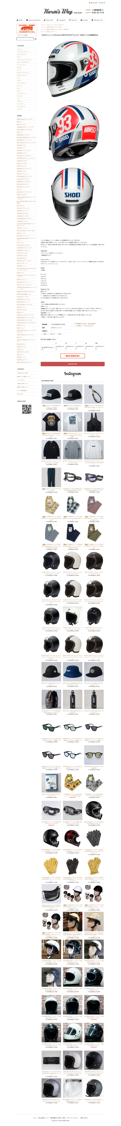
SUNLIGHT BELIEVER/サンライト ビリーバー (26, 340)
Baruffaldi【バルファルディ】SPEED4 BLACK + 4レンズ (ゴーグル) (51, 822)
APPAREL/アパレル (21, 171)
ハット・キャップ (21, 93)
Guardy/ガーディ (21, 148)
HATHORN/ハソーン (21, 266)
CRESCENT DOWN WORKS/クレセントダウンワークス (26, 224)
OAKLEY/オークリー (21, 307)
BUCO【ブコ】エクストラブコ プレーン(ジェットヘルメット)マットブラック (51, 628)
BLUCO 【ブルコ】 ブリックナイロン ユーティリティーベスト (94, 434)
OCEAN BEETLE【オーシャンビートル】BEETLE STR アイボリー (72, 1044)
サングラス (19, 96)
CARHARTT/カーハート (22, 210)
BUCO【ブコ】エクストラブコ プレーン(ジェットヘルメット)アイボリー (72, 628)
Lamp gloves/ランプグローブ (24, 155)
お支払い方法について (22, 383)
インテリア (19, 109)
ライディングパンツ (22, 54)
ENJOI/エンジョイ (21, 233)
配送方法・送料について (23, 387)
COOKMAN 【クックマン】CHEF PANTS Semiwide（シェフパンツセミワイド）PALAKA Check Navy (51, 546)
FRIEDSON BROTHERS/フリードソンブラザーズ (26, 239)
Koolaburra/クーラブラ (22, 296)
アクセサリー (20, 101)
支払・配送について (43, 1118)
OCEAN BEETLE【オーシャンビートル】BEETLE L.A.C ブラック (72, 1017)
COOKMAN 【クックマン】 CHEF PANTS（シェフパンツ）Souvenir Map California (51, 518)
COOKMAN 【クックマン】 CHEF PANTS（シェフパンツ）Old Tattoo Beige (73, 794)
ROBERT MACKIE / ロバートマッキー (26, 317)
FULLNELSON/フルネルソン (23, 245)
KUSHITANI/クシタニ (22, 153)
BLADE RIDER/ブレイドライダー (25, 129)
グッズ (18, 91)
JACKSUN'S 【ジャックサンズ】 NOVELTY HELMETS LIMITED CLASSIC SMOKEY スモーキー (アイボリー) (72, 934)
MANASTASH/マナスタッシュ (24, 299)
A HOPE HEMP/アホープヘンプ (24, 176)
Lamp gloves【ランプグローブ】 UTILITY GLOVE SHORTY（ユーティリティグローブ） (51, 879)
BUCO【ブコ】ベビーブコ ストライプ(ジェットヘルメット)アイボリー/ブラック (72, 600)
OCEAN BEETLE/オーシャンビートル (26, 158)
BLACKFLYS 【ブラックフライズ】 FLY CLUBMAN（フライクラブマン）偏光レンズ (94, 739)
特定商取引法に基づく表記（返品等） (86, 324)
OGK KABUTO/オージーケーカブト (25, 127)
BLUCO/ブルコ (20, 205)
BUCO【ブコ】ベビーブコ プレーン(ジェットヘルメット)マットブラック (51, 572)
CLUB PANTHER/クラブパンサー (25, 218)
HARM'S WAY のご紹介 (22, 373)
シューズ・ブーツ (21, 103)
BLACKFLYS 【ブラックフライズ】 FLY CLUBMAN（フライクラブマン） (72, 767)
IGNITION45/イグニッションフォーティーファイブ (26, 276)
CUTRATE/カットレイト (22, 228)
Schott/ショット (21, 328)
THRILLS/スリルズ (21, 346)
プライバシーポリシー (72, 1118)
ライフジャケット (21, 106)
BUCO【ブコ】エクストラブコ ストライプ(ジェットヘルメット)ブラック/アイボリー (94, 657)
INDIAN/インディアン (22, 279)
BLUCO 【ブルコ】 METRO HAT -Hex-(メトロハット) (51, 683)
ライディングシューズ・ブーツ (24, 59)
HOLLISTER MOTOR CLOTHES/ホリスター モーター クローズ (26, 269)
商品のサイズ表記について (23, 376)
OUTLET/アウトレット (22, 174)
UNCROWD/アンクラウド (23, 352)
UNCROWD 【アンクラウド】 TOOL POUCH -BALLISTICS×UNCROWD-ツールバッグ (51, 1073)
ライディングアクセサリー (23, 62)
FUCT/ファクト (20, 242)
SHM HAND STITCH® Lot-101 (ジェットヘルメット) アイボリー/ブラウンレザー (72, 1072)
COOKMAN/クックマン (22, 221)
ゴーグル (19, 67)
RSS (18, 394)
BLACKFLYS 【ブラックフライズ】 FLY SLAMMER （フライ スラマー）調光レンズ (72, 739)
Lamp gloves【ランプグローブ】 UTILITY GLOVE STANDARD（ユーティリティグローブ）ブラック (72, 879)
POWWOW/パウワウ (22, 161)
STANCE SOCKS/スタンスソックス (25, 334)
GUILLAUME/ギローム (22, 258)
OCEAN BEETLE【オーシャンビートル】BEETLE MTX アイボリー (72, 989)
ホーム (42, 25)
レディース (19, 85)
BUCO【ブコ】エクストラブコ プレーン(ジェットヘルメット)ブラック (94, 628)
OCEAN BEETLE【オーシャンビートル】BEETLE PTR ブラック (72, 961)
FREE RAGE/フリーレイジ (23, 235)
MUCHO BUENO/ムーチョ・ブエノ (25, 304)
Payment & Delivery (33, 20)
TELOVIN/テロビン (21, 344)
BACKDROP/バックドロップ (23, 181)
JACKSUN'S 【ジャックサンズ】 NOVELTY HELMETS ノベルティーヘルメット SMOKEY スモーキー (51, 934)
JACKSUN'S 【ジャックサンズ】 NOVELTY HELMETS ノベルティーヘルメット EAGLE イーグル (94, 906)
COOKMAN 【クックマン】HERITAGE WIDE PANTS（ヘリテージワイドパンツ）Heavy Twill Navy (72, 546)
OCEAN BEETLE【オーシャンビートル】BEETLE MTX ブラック (94, 989)
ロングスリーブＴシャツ (23, 72)
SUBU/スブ (19, 337)
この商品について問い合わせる (84, 326)
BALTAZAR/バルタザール (23, 184)
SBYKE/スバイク (21, 325)
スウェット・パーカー (22, 75)
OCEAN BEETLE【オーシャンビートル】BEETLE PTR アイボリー (51, 961)
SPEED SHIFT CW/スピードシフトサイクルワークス (26, 331)
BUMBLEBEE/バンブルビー (23, 135)
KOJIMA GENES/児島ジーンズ (24, 294)
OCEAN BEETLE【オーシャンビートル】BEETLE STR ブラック (94, 1044)
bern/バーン (20, 189)
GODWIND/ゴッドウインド (23, 250)
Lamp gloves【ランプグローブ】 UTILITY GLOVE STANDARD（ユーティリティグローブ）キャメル (94, 879)
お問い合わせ (84, 1118)
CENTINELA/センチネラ (22, 213)
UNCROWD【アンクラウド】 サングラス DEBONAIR (94, 767)
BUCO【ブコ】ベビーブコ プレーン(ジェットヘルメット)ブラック (94, 572)
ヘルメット (49, 25)
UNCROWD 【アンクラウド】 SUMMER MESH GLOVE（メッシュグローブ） (51, 711)
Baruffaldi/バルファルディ (23, 187)
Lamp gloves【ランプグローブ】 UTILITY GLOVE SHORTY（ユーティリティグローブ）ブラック (93, 851)
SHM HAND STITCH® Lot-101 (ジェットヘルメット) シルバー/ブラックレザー (51, 1100)
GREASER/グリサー (21, 145)
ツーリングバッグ (21, 65)
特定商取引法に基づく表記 (57, 1118)
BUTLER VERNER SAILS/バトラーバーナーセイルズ (26, 198)
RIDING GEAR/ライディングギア (54, 27)
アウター (19, 80)
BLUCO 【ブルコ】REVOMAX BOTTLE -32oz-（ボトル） (72, 711)
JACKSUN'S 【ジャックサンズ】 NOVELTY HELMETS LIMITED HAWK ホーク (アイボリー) (94, 934)
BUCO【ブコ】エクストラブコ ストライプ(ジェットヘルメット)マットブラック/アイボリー (51, 657)
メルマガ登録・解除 (21, 390)
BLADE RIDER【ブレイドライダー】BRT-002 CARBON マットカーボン (51, 850)
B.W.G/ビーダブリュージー (23, 208)
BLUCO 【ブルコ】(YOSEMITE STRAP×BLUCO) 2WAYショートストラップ (94, 407)
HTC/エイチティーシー (22, 263)
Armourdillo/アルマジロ (23, 179)
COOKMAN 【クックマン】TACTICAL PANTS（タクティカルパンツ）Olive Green (94, 546)
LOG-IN (102, 3)
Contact (84, 20)
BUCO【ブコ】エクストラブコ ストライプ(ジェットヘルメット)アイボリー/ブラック (72, 657)
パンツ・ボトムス (21, 83)
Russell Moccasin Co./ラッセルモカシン (26, 322)
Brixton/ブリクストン (22, 194)
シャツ (18, 78)
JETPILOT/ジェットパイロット (24, 284)
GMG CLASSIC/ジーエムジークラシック (26, 142)
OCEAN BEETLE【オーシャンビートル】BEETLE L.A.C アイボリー (51, 1017)
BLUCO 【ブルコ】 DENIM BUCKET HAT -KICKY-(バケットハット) (72, 683)
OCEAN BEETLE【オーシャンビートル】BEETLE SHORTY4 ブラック (51, 989)
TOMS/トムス (20, 349)
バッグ (18, 98)
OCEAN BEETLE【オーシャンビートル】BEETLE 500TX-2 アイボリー (94, 1017)
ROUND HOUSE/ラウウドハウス (24, 320)
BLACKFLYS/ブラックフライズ (24, 192)
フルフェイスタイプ (58, 25)
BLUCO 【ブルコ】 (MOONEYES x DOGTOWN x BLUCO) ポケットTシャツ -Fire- (51, 434)
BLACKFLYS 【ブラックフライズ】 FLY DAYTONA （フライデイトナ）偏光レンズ (51, 739)
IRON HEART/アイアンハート (24, 282)
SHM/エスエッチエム (22, 163)
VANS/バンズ (20, 354)
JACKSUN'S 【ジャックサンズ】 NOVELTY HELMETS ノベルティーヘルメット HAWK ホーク (72, 906)
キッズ (18, 88)
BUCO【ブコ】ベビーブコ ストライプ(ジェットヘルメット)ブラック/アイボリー (94, 600)
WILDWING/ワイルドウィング (24, 168)
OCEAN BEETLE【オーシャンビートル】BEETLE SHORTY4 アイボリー (94, 961)
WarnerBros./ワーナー (22, 359)
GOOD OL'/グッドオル (22, 253)
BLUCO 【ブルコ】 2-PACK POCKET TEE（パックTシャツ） (51, 794)
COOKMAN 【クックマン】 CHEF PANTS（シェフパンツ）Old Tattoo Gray (94, 794)
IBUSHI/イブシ (20, 272)
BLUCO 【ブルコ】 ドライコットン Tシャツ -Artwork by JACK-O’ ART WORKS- (72, 434)
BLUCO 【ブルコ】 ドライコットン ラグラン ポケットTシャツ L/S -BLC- (51, 461)
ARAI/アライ (20, 122)
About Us (73, 20)
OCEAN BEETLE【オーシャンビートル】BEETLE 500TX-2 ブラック (51, 1044)
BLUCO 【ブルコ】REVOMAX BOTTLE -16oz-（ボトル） (94, 711)
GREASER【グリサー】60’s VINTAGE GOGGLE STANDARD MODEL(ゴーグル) (72, 489)
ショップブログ (21, 380)
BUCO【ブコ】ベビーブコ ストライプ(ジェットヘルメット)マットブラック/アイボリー (51, 601)
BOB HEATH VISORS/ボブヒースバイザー (27, 137)
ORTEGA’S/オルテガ (22, 309)
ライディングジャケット (23, 52)
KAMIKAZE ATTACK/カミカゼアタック (26, 291)
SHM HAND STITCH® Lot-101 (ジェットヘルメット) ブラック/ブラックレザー (94, 1072)
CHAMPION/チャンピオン (23, 216)
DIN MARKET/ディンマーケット (24, 140)
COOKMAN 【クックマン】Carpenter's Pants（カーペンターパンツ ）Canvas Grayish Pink (94, 518)
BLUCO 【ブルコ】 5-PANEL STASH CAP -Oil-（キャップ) (94, 683)
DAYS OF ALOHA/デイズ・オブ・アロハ (26, 230)
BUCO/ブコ (19, 132)
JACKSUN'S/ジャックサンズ (23, 150)
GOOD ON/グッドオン (22, 255)
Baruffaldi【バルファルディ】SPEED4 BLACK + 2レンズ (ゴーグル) (72, 822)
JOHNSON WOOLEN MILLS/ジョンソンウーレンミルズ (27, 288)
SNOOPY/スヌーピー (22, 166)
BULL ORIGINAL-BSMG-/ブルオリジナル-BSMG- (26, 202)
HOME (19, 20)
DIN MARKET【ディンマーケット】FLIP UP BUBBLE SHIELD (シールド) (72, 1100)
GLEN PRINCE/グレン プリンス (24, 247)
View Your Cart (96, 20)
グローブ (19, 57)
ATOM (21, 394)
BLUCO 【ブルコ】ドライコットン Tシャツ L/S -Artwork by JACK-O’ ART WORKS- (94, 462)
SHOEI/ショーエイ (50, 31)
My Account (93, 3)
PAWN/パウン (20, 312)
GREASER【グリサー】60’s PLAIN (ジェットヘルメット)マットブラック (94, 1100)
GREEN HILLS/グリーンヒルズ (24, 260)
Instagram (60, 20)
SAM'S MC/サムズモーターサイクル (25, 315)
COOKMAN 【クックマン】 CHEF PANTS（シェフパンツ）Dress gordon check (72, 518)
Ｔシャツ (19, 70)
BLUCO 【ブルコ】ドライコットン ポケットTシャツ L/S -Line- (72, 461)
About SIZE (48, 20)
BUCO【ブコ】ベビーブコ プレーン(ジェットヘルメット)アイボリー (72, 572)
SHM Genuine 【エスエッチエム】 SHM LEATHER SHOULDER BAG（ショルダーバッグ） (51, 906)
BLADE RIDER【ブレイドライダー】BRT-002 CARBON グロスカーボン (94, 822)
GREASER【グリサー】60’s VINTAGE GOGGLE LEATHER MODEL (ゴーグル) (94, 489)
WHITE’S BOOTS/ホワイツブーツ (25, 362)
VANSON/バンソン (21, 357)
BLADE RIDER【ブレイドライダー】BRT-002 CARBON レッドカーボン (72, 850)
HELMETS (66, 29)
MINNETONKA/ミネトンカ (23, 302)
